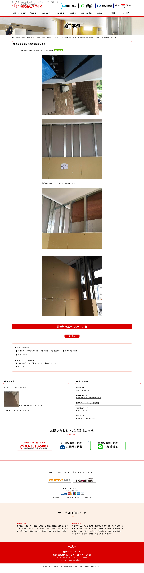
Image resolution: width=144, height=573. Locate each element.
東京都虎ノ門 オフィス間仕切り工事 (17, 413)
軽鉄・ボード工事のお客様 (82, 37)
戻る (73, 337)
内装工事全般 (23, 356)
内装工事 (33, 13)
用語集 (113, 13)
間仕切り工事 (96, 37)
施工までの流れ (86, 13)
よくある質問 (59, 13)
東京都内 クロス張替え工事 (86, 421)
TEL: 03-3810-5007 (123, 4)
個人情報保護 (80, 475)
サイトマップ (92, 475)
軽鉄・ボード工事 (19, 13)
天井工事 (21, 352)
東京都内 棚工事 (82, 413)
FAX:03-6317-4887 (80, 561)
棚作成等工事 (35, 352)
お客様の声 (46, 13)
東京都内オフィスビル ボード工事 (24, 408)
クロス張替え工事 (75, 352)
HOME (49, 475)
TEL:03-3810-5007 (64, 561)
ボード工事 (40, 365)
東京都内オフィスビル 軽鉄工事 (16, 390)
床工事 (48, 352)
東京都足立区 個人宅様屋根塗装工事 (89, 400)
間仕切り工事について (70, 327)
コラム (99, 13)
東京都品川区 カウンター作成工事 (88, 406)
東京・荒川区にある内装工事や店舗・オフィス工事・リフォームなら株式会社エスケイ (76, 570)
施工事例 (73, 13)
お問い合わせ (68, 475)
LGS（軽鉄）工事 (24, 365)
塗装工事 (59, 352)
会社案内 (126, 13)
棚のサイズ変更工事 (83, 392)
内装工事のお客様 (23, 348)
